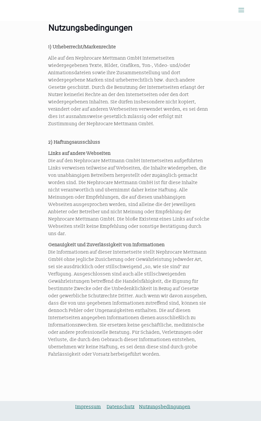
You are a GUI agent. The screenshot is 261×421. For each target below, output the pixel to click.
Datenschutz (121, 407)
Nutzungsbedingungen (164, 407)
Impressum (88, 407)
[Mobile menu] (241, 10)
